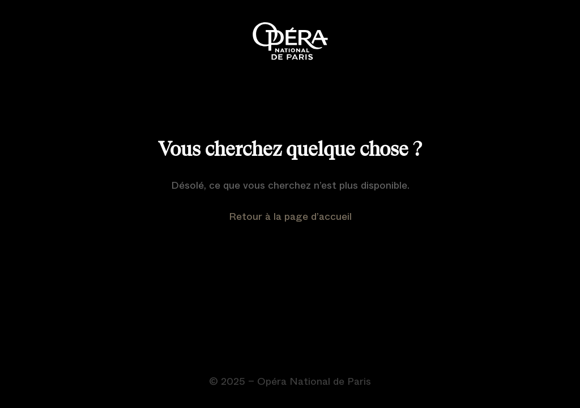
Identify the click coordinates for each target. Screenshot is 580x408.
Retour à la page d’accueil (290, 216)
